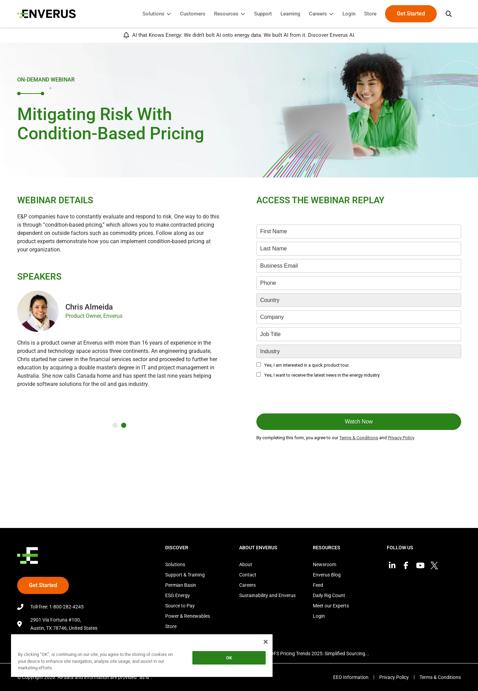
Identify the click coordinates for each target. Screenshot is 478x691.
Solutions (175, 564)
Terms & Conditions (440, 677)
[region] (142, 657)
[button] (449, 14)
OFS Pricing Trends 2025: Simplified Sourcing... (319, 653)
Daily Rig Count (329, 595)
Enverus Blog (327, 574)
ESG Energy (177, 595)
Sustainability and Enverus (267, 595)
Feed (318, 585)
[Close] (266, 642)
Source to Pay (180, 605)
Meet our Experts (331, 605)
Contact (247, 574)
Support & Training (185, 574)
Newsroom (324, 564)
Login (319, 616)
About (245, 564)
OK (229, 657)
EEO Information (351, 677)
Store (171, 626)
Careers (247, 585)
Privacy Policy (394, 677)
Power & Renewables (187, 616)
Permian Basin (180, 585)
